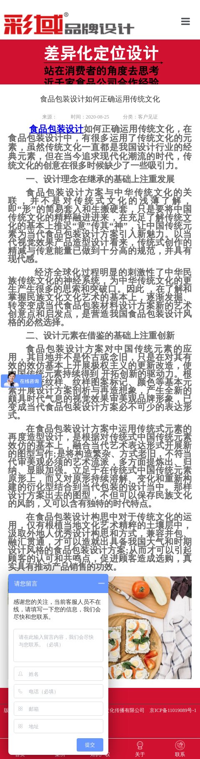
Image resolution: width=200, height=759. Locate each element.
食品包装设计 (56, 129)
